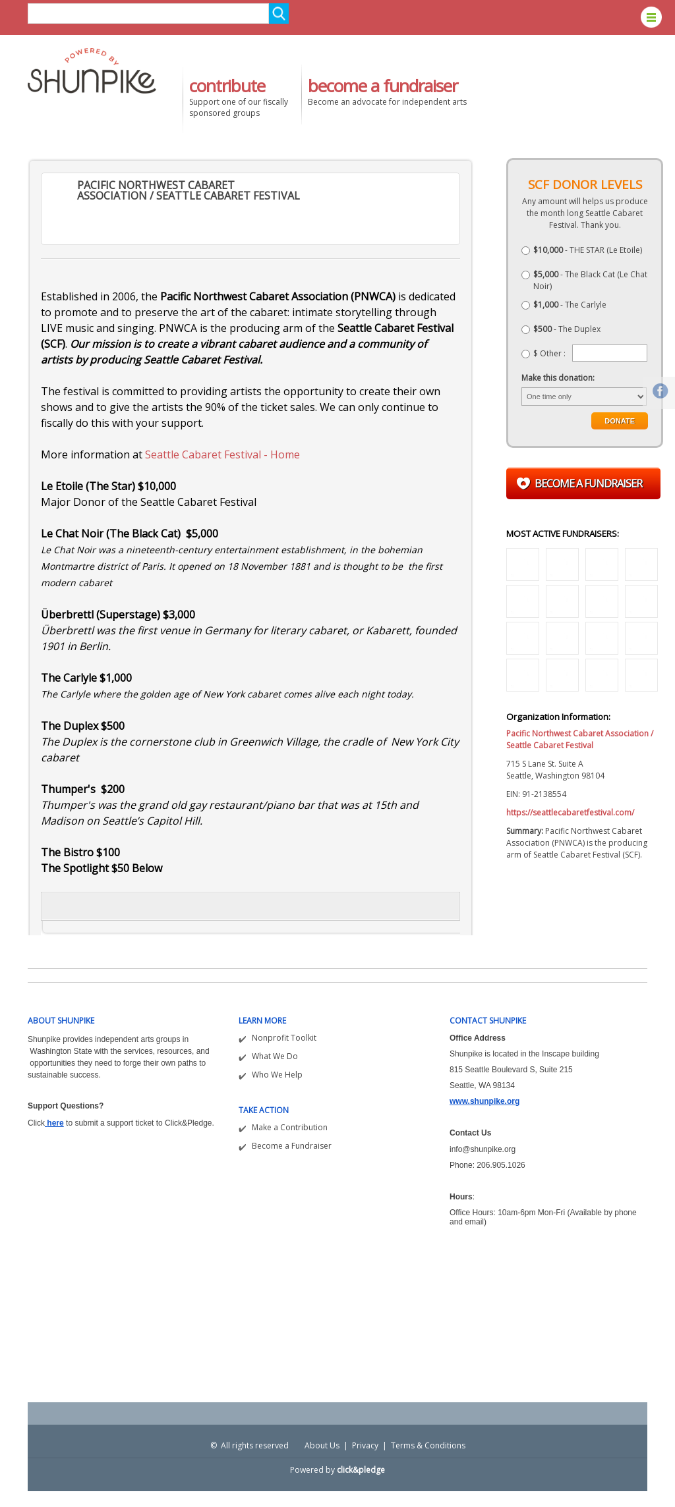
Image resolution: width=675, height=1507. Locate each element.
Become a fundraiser (588, 483)
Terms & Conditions (428, 1445)
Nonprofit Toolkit (284, 1037)
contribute (227, 85)
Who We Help (277, 1074)
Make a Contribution (290, 1127)
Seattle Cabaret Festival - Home (222, 454)
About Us (322, 1445)
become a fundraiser (382, 85)
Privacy (365, 1445)
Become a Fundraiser (292, 1145)
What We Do (275, 1056)
